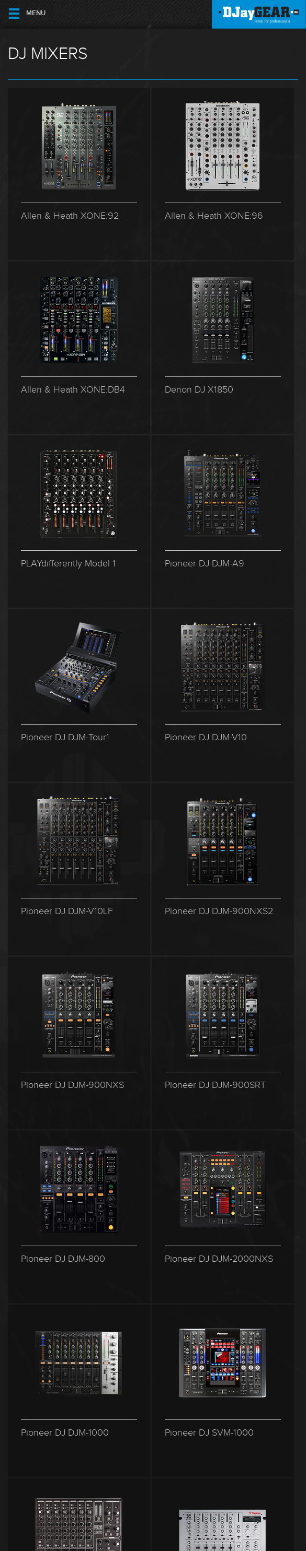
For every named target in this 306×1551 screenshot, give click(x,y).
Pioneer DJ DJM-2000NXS (219, 1258)
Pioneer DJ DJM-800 (63, 1258)
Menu (36, 13)
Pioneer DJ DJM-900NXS (72, 1085)
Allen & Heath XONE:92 (70, 215)
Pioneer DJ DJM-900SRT (215, 1085)
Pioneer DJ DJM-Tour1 (65, 737)
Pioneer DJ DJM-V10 (206, 737)
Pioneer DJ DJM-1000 (65, 1432)
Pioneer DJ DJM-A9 (204, 563)
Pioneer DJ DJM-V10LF (67, 911)
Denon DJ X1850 (199, 389)
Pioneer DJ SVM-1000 (209, 1432)
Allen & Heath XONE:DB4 (73, 389)
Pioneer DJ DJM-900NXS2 (219, 911)
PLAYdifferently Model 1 (68, 563)
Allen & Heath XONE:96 (214, 215)
